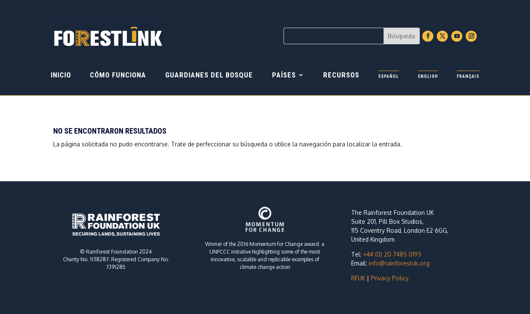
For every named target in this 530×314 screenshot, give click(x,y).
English (428, 76)
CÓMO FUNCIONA (118, 75)
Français (468, 76)
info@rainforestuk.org (399, 263)
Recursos (341, 75)
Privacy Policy (390, 278)
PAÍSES (284, 75)
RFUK (358, 278)
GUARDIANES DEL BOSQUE (209, 75)
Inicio (61, 75)
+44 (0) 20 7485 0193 (392, 254)
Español (388, 76)
